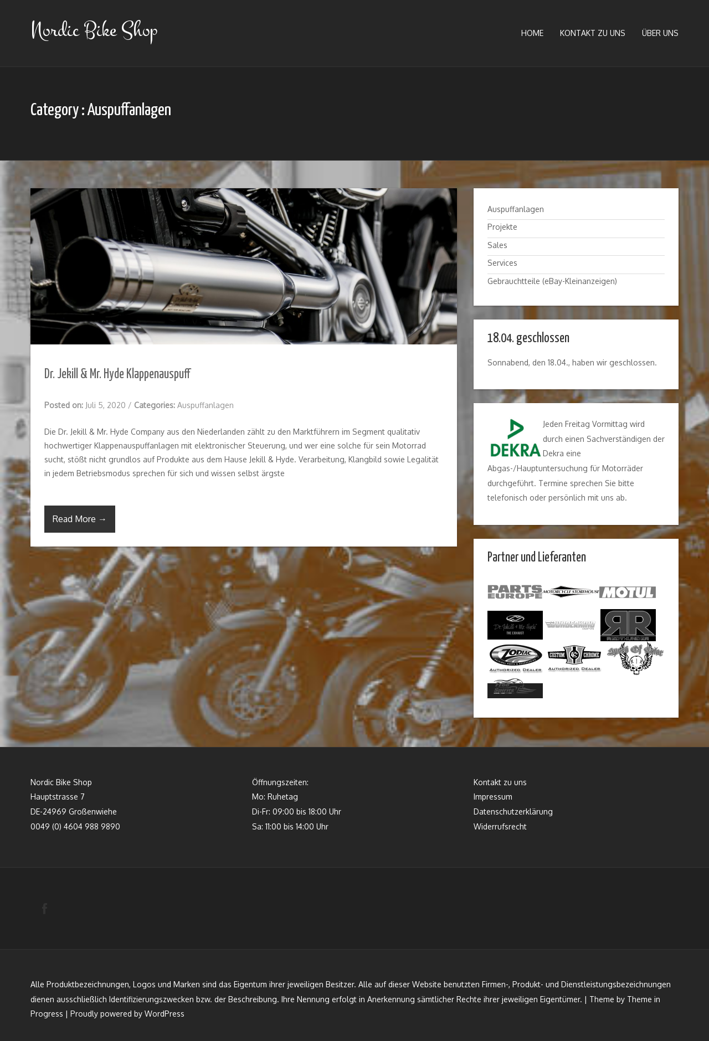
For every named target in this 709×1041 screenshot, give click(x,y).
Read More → (80, 518)
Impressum (493, 795)
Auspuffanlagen (205, 405)
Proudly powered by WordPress (127, 1013)
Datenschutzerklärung (513, 810)
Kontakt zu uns (592, 33)
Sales (497, 245)
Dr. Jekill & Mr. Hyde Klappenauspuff (117, 374)
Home (532, 33)
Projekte (502, 226)
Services (502, 262)
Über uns (660, 33)
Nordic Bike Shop (93, 30)
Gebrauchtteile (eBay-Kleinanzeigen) (552, 281)
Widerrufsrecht (500, 824)
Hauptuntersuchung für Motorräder (580, 468)
